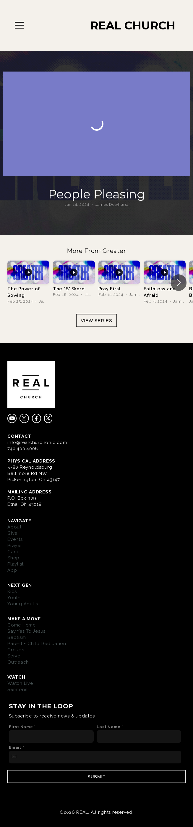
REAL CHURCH (132, 25)
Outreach (18, 662)
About (14, 527)
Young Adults (22, 603)
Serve (13, 656)
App (12, 570)
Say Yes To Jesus (26, 631)
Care (12, 551)
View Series (96, 320)
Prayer (14, 545)
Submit (96, 776)
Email (15, 747)
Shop (13, 558)
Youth (14, 597)
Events (15, 539)
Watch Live (20, 683)
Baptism (16, 637)
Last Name (109, 726)
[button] (179, 282)
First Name (21, 726)
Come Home (21, 625)
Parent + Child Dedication (36, 643)
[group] (28, 283)
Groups (15, 649)
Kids (12, 591)
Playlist (15, 564)
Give (12, 533)
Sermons (17, 689)
